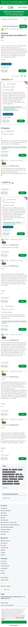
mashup (20, 469)
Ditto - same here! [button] (6, 64)
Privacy (3, 570)
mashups (16, 481)
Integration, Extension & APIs (9, 19)
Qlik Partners (4, 543)
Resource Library (5, 540)
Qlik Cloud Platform (6, 510)
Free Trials (3, 545)
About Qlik (3, 561)
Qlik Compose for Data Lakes (9, 522)
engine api (16, 483)
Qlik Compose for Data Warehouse (10, 525)
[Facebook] (8, 589)
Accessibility (4, 568)
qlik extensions (13, 479)
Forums (8, 498)
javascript (5, 476)
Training (3, 552)
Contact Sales (4, 580)
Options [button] (25, 19)
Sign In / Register (22, 7)
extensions (11, 476)
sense (17, 474)
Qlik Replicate (4, 520)
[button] (26, 29)
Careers (3, 573)
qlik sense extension (8, 483)
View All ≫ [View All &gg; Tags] (5, 487)
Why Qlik (3, 534)
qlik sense (5, 469)
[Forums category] (3, 498)
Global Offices (4, 577)
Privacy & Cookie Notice (7, 605)
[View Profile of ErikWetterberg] (12, 84)
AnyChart (20, 479)
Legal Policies (4, 603)
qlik (21, 474)
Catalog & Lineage (6, 529)
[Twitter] (2, 589)
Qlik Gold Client (5, 532)
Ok (14, 622)
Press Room (4, 563)
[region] (14, 617)
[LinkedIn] (5, 589)
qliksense (21, 476)
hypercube (5, 479)
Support (3, 554)
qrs (16, 476)
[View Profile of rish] (8, 29)
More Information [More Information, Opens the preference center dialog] (14, 625)
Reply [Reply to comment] (20, 121)
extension (14, 469)
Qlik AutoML (4, 515)
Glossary (3, 550)
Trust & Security (5, 566)
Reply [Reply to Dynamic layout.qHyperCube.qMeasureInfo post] (22, 71)
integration (10, 481)
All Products (4, 508)
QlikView (3, 517)
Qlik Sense (3, 513)
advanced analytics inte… (9, 472)
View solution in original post (10, 110)
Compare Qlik (4, 547)
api (10, 469)
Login (20, 1)
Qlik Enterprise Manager (7, 527)
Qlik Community (5, 586)
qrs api (4, 481)
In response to (8, 90)
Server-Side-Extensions (8, 474)
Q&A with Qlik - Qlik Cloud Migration (13, 11)
